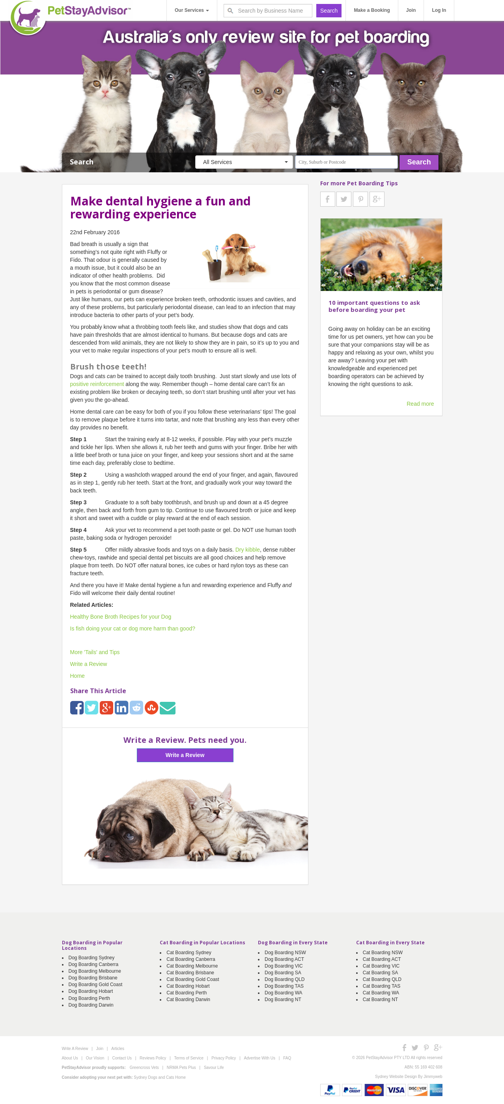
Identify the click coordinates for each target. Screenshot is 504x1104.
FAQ (287, 1058)
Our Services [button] (192, 10)
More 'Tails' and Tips (95, 652)
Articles (117, 1048)
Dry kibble (247, 549)
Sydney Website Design (396, 1076)
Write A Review (479, 10)
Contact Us (121, 1058)
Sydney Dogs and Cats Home (160, 1077)
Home (77, 676)
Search (419, 162)
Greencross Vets (144, 1067)
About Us (70, 1058)
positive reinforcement (97, 384)
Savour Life (214, 1067)
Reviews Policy (153, 1058)
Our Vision (95, 1058)
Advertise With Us (259, 1058)
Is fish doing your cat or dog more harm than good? (133, 628)
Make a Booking (372, 10)
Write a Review (88, 664)
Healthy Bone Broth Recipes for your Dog (121, 617)
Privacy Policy (223, 1058)
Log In (439, 10)
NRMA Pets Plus (181, 1067)
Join (411, 10)
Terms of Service (188, 1058)
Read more (420, 404)
